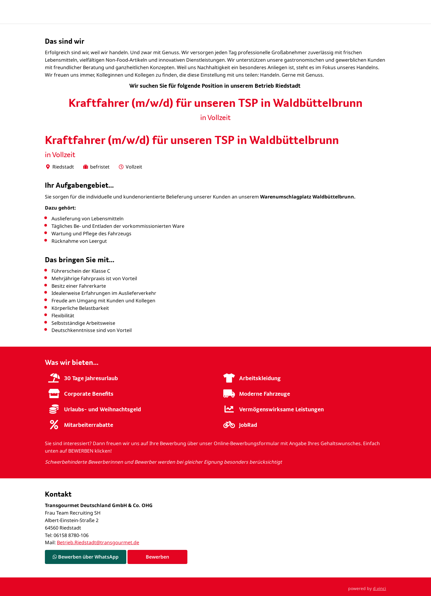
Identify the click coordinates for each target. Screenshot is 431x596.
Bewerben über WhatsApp (86, 556)
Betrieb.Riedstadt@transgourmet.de (98, 542)
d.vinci (379, 588)
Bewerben (157, 556)
